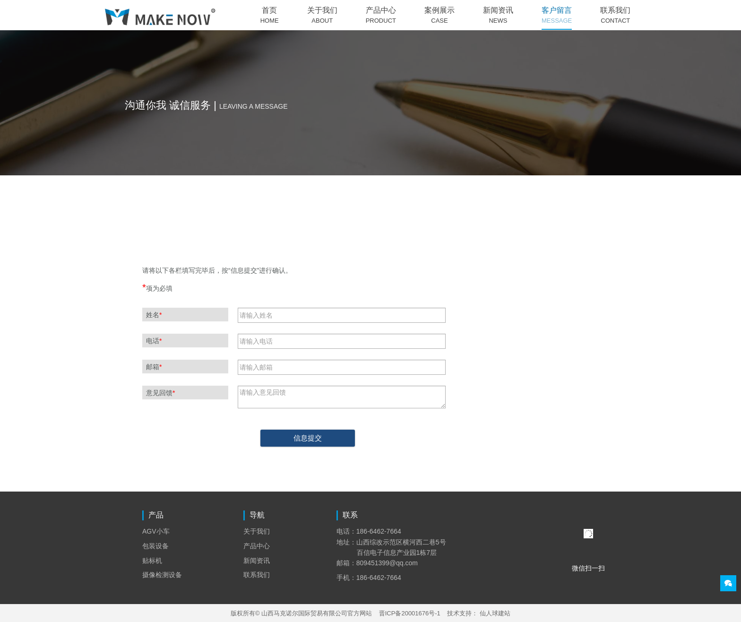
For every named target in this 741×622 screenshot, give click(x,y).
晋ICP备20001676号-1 (409, 613)
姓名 (154, 315)
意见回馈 (160, 393)
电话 (154, 341)
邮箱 (154, 367)
